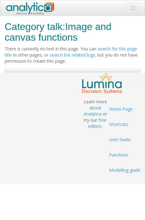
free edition (97, 123)
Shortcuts (118, 124)
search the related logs (72, 55)
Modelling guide (124, 170)
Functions (118, 155)
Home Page (121, 109)
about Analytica (92, 111)
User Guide (120, 139)
